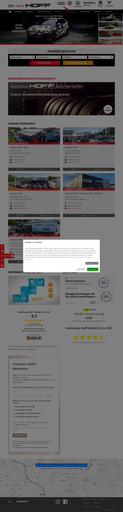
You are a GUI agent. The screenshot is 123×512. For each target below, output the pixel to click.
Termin (21, 169)
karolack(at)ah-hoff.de (75, 208)
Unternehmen (85, 11)
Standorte (98, 11)
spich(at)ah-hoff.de (74, 162)
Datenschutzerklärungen (62, 468)
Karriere (98, 506)
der (29, 5)
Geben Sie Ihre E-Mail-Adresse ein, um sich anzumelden (33, 387)
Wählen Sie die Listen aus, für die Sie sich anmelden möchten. (32, 402)
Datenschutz (97, 503)
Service (57, 11)
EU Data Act (103, 499)
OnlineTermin (70, 11)
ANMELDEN (19, 435)
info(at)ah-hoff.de (19, 162)
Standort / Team (47, 169)
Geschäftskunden (44, 11)
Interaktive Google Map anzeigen (74, 465)
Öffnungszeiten (88, 506)
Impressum (86, 503)
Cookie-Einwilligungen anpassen (48, 465)
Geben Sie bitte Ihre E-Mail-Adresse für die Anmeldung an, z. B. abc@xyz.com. (33, 395)
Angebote (29, 11)
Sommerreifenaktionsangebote (32, 78)
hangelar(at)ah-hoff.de (20, 208)
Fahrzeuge (18, 11)
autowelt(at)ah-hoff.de (20, 255)
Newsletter (5, 256)
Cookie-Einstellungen (89, 499)
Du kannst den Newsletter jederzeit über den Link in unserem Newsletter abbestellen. (31, 428)
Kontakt (109, 11)
